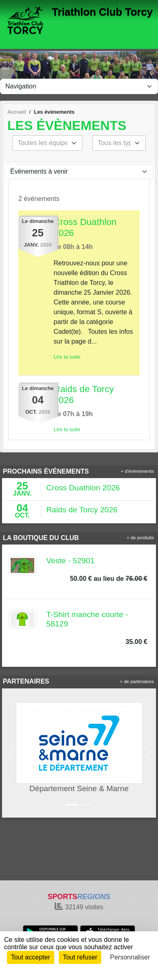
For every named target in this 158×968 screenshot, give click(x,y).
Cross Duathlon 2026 (83, 487)
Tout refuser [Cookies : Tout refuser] (80, 957)
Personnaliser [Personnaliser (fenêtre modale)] (130, 957)
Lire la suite (66, 357)
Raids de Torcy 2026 (82, 509)
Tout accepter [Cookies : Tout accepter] (30, 957)
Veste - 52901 (70, 560)
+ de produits (140, 537)
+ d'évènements (137, 471)
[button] (11, 753)
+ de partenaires (137, 681)
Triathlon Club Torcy (102, 12)
